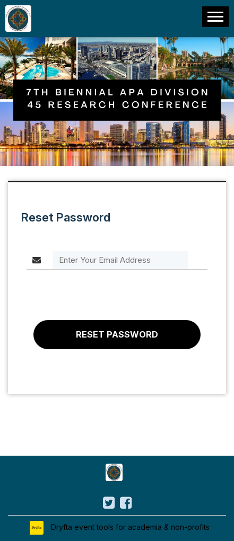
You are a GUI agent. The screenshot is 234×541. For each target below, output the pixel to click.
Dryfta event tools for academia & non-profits (129, 526)
